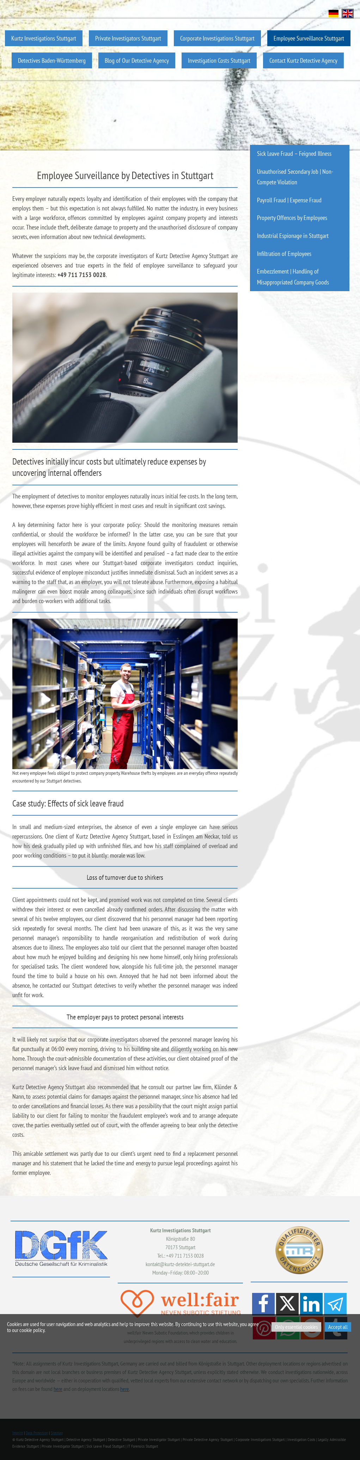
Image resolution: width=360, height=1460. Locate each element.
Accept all (338, 1326)
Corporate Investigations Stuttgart (217, 38)
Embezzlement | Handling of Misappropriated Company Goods (293, 276)
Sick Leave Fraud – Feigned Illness (294, 153)
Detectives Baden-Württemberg (52, 60)
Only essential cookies (296, 1326)
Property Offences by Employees (292, 218)
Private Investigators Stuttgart (128, 38)
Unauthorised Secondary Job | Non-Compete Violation (295, 176)
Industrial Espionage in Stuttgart (293, 236)
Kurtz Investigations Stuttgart (43, 38)
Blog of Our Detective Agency (137, 60)
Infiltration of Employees (284, 254)
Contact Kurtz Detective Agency (303, 60)
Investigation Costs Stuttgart (219, 60)
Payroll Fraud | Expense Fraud (289, 200)
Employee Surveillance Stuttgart (309, 38)
